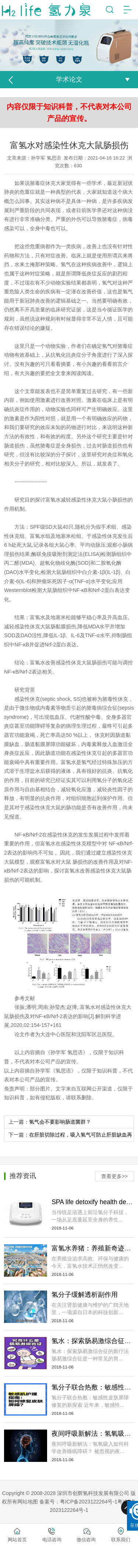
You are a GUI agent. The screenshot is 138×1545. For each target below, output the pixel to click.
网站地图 (27, 1502)
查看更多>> (114, 1176)
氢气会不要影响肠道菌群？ (60, 1122)
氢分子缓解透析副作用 (85, 1294)
